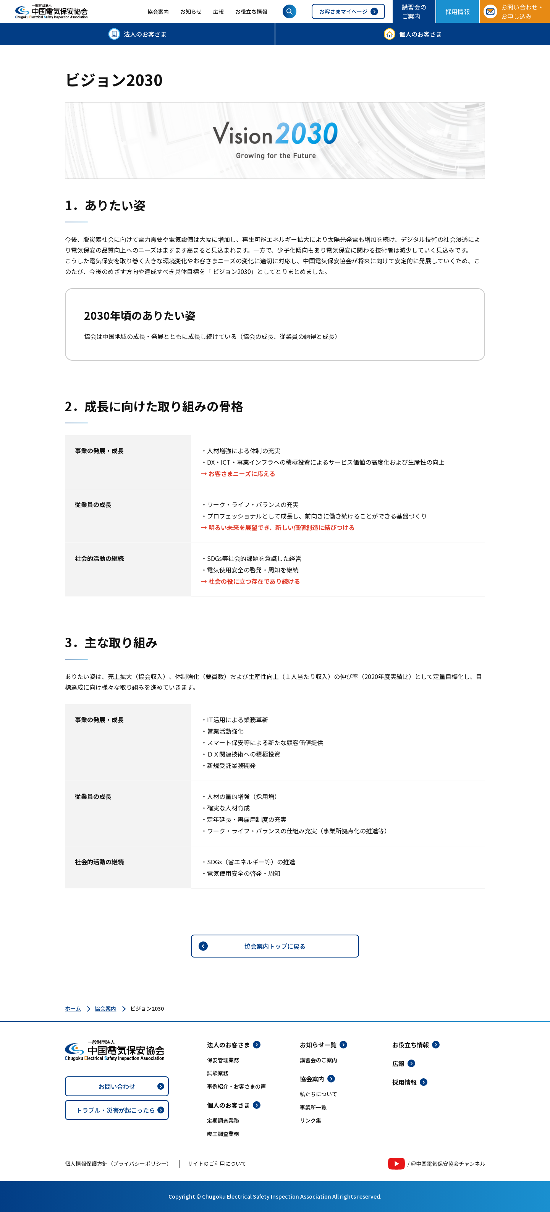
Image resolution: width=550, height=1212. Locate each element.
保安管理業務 (223, 1060)
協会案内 (158, 11)
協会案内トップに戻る (275, 946)
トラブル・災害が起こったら (115, 1110)
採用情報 (457, 11)
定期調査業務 (223, 1120)
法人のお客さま (145, 34)
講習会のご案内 (414, 11)
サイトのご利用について (217, 1163)
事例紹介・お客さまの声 (236, 1086)
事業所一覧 (313, 1107)
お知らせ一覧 (318, 1044)
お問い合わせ (117, 1086)
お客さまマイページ (343, 11)
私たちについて (318, 1094)
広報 (218, 11)
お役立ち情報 (251, 11)
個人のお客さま (420, 34)
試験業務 (217, 1073)
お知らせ (191, 11)
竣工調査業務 (223, 1133)
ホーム (73, 1008)
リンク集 (310, 1120)
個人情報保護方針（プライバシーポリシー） (118, 1163)
